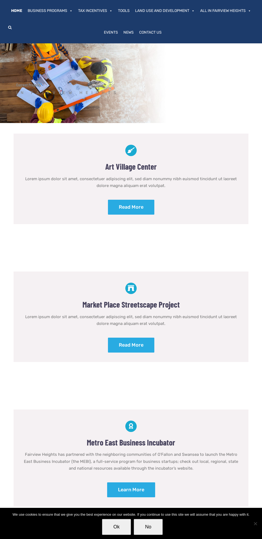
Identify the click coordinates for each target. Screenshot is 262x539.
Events (111, 32)
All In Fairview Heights (225, 10)
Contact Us (150, 32)
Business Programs (50, 10)
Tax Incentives (95, 10)
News (128, 32)
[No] (255, 523)
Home (16, 10)
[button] (10, 27)
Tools (124, 10)
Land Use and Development (165, 10)
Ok (116, 527)
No (148, 527)
